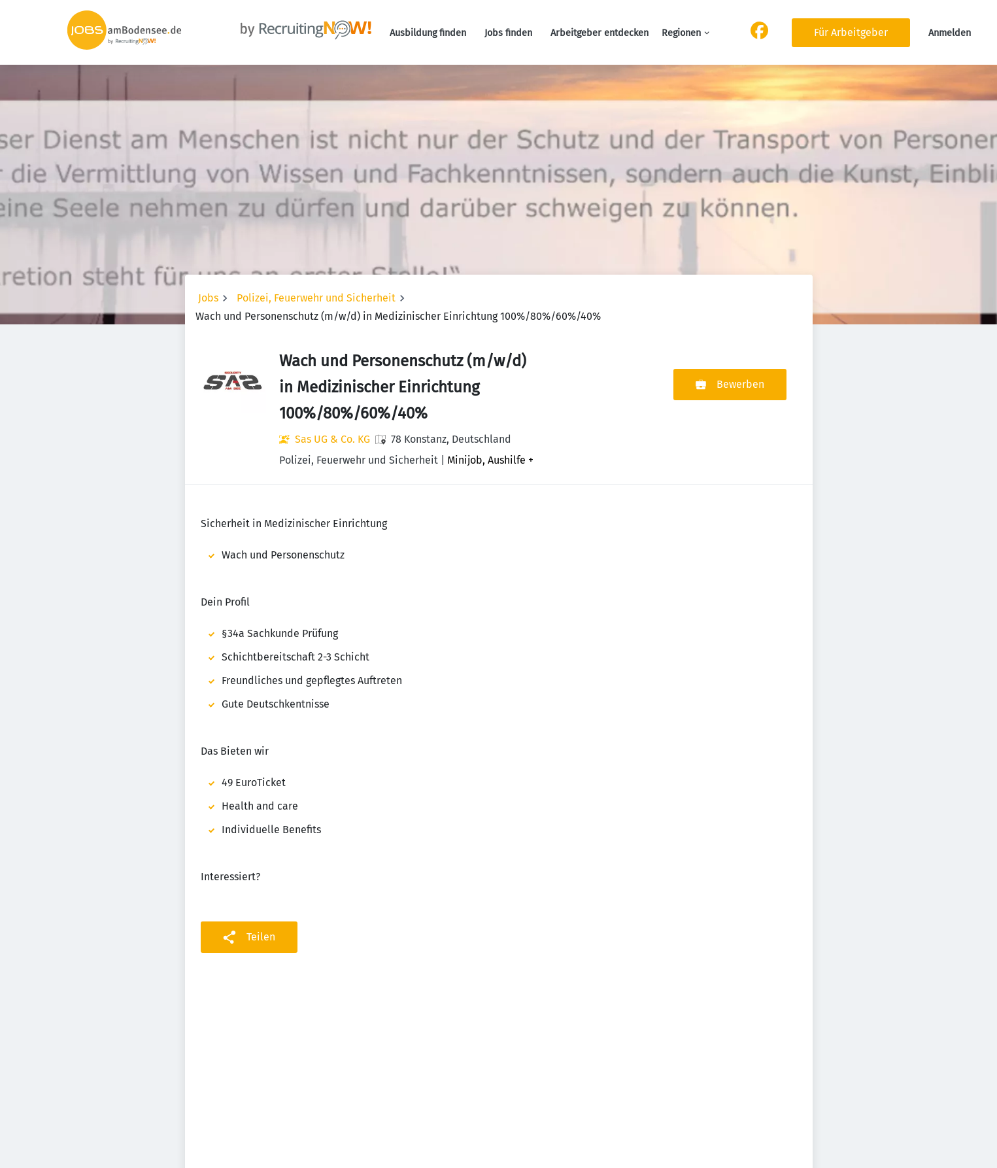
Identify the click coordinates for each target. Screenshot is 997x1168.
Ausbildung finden (428, 33)
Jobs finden (508, 33)
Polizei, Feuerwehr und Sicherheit (316, 298)
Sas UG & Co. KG (332, 439)
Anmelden (949, 33)
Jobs (208, 298)
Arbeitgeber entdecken (599, 33)
